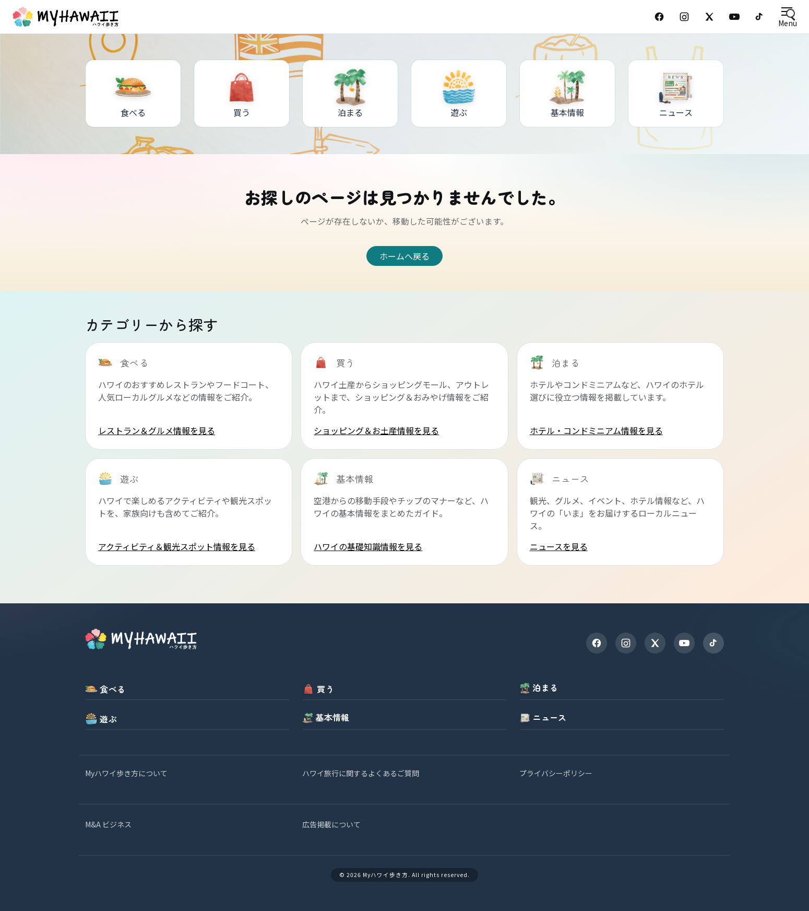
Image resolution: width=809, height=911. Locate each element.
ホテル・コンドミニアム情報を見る (596, 430)
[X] (655, 643)
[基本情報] (567, 93)
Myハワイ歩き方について (126, 773)
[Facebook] (659, 16)
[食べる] (133, 93)
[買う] (242, 93)
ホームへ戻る (404, 256)
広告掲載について (331, 824)
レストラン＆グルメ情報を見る (156, 430)
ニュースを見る (559, 546)
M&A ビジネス (108, 824)
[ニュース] (676, 93)
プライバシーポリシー (555, 773)
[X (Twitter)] (709, 16)
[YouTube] (734, 16)
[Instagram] (684, 16)
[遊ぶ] (459, 93)
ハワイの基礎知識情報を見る (368, 546)
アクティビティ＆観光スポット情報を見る (176, 546)
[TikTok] (759, 16)
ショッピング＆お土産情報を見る (376, 430)
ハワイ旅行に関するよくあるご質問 (360, 773)
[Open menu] (787, 17)
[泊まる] (350, 93)
